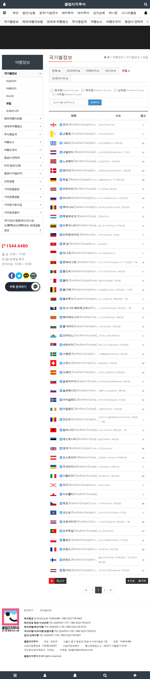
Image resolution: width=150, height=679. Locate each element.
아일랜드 (79, 408)
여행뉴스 (96, 21)
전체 (56, 70)
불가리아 (79, 326)
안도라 (79, 419)
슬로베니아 (79, 390)
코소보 (79, 512)
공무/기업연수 (48, 13)
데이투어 (83, 13)
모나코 (79, 252)
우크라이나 (79, 466)
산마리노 (79, 335)
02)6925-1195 (56, 627)
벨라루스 (79, 298)
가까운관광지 (11, 212)
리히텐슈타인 (79, 234)
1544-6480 (54, 618)
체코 (78, 503)
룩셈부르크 (79, 216)
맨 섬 (79, 243)
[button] (52, 581)
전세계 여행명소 (57, 21)
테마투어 (68, 13)
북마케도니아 (79, 317)
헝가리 (79, 570)
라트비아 (79, 188)
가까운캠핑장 (11, 189)
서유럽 (67, 94)
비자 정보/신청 (12, 165)
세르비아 (79, 344)
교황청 (79, 133)
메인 (16, 13)
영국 (79, 448)
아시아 (110, 70)
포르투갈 (79, 530)
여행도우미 (113, 21)
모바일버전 (46, 610)
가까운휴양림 (11, 196)
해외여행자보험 (32, 21)
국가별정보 (11, 21)
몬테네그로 (79, 262)
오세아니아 (60, 78)
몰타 (78, 280)
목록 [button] (142, 580)
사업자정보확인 (71, 645)
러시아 (79, 197)
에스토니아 (79, 439)
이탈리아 (79, 475)
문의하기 (28, 610)
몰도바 (79, 271)
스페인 (79, 372)
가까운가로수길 (13, 204)
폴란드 (79, 539)
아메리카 (92, 70)
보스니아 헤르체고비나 (79, 307)
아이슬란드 (79, 399)
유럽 (126, 70)
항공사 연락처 (134, 21)
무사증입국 (79, 21)
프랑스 (79, 549)
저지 (79, 484)
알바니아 (79, 429)
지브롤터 (79, 494)
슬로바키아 (79, 381)
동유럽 (65, 90)
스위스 (79, 362)
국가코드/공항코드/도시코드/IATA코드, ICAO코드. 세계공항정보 (22, 225)
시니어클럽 (128, 13)
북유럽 (96, 90)
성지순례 (99, 13)
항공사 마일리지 (13, 173)
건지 (79, 124)
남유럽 (129, 90)
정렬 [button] (131, 580)
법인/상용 (28, 13)
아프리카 (73, 70)
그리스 (79, 142)
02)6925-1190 (51, 635)
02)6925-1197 (61, 622)
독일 (79, 179)
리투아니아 (79, 225)
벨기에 (79, 289)
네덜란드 (79, 152)
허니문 (113, 13)
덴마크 (79, 170)
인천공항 (9, 181)
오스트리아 (79, 457)
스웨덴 (79, 353)
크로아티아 (79, 521)
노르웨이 (79, 161)
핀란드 (79, 559)
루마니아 (79, 207)
